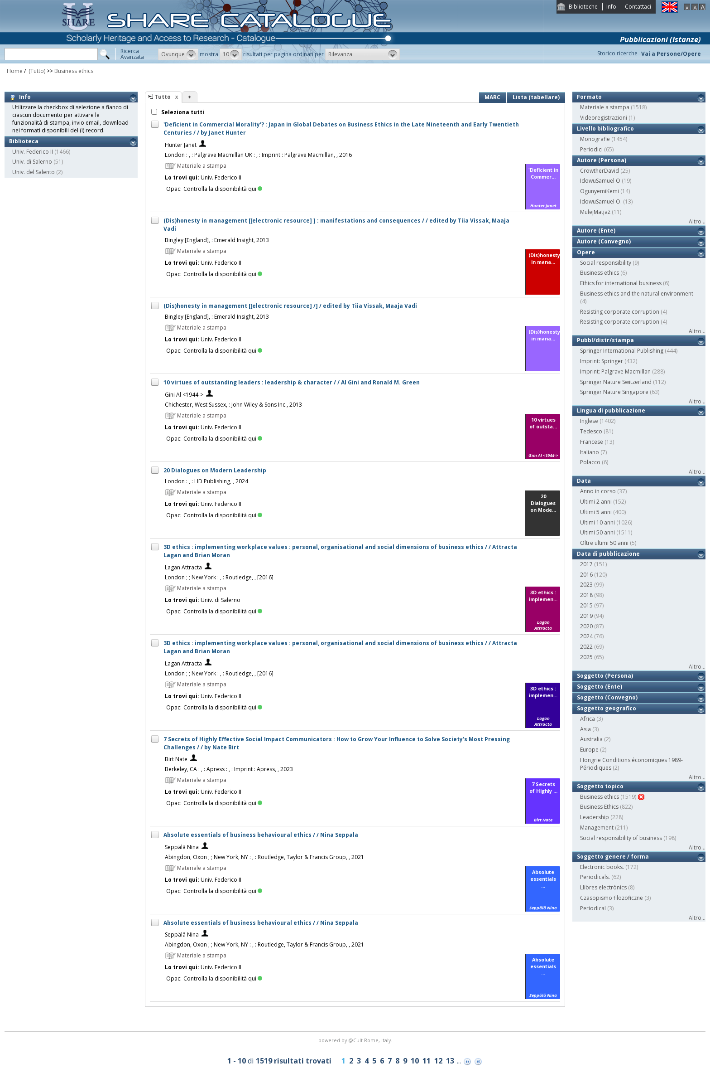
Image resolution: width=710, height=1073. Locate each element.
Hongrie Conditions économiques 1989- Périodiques (631, 764)
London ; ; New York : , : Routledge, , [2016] (219, 577)
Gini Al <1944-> (184, 394)
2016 (586, 574)
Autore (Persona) (601, 160)
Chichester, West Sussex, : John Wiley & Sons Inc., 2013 (233, 404)
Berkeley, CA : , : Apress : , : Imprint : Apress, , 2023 (229, 769)
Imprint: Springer (601, 361)
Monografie (595, 139)
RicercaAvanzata (132, 54)
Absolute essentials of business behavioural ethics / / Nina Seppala (260, 835)
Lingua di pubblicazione (611, 410)
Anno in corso (598, 491)
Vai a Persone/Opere (671, 54)
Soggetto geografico (606, 708)
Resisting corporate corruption (619, 312)
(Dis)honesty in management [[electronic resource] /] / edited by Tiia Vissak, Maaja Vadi (290, 306)
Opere (586, 252)
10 (415, 1061)
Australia (591, 739)
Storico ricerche (617, 53)
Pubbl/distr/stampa (605, 340)
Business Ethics (599, 807)
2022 (586, 647)
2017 (586, 564)
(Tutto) (36, 71)
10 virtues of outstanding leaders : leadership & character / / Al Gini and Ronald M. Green (291, 382)
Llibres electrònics (603, 887)
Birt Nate (176, 759)
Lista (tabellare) (536, 97)
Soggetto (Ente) (599, 686)
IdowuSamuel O (600, 180)
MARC (492, 97)
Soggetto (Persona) (605, 676)
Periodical (593, 908)
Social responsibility (605, 263)
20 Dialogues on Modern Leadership (214, 470)
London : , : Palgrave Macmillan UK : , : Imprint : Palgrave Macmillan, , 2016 (258, 155)
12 (438, 1061)
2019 (586, 616)
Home (15, 71)
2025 (586, 657)
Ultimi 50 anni (597, 532)
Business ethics (73, 71)
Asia (585, 729)
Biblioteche (583, 6)
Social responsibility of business (621, 838)
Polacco (590, 462)
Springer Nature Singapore (614, 392)
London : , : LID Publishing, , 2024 (206, 481)
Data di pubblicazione (608, 554)
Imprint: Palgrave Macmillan (615, 371)
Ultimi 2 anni (596, 501)
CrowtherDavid (599, 171)
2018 (586, 595)
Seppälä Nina (182, 847)
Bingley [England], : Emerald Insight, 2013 (217, 240)
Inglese (589, 421)
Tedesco (591, 431)
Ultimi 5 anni (596, 512)
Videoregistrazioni (603, 117)
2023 (586, 584)
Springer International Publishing (621, 350)
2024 (586, 636)
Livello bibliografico (605, 128)
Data (584, 481)
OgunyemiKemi (599, 191)
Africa (587, 719)
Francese (591, 442)
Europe (589, 749)
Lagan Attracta (183, 567)
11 (426, 1061)
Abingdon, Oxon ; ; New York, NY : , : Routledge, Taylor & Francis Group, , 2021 (264, 857)
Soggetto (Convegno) (607, 697)
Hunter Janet (181, 145)
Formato (589, 97)
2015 (586, 605)
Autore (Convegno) (604, 241)
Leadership (594, 817)
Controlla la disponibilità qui (222, 189)
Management (597, 827)
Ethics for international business (621, 283)
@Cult (356, 1040)
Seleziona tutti (182, 112)
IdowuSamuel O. (601, 201)
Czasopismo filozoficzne (611, 898)
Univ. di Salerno (32, 161)
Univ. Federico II (32, 151)
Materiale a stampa (604, 107)
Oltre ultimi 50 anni (604, 543)
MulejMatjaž (595, 212)
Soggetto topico (600, 786)
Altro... (697, 221)
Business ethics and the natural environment (636, 293)
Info (611, 6)
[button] (178, 54)
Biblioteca (23, 141)
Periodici (591, 149)
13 (450, 1061)
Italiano (589, 452)
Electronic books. (602, 867)
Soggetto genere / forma (613, 856)
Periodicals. (595, 877)
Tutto (162, 97)
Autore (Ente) (596, 230)
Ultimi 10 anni (597, 522)
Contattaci (638, 6)
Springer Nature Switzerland (616, 382)
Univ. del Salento (33, 172)
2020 (586, 626)
